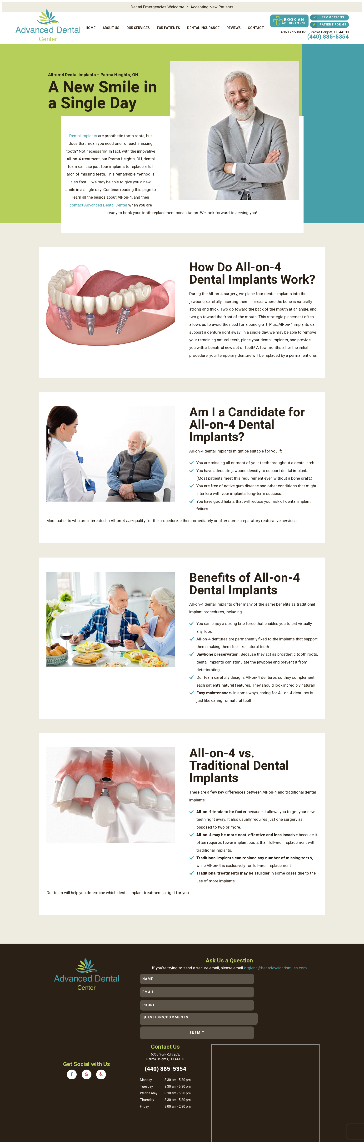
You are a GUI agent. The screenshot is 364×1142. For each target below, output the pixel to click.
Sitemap (101, 1115)
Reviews (234, 27)
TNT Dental (111, 1120)
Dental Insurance (203, 27)
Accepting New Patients (211, 7)
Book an (288, 20)
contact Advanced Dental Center (98, 204)
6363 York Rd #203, (315, 31)
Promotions (327, 17)
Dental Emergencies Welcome (157, 7)
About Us (111, 27)
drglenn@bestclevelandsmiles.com (275, 967)
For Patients (168, 27)
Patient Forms (328, 24)
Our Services (138, 27)
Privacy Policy (119, 1115)
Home (90, 27)
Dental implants (83, 134)
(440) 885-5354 (328, 36)
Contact (256, 27)
